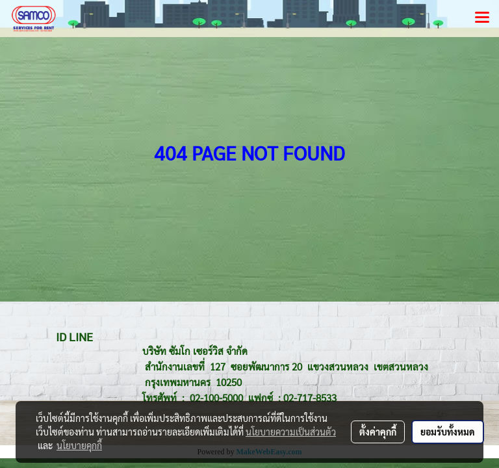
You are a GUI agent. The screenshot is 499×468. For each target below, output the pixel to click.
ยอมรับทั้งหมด (447, 431)
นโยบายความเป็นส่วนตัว (291, 431)
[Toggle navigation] (482, 18)
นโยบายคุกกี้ (79, 445)
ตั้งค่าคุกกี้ (377, 431)
